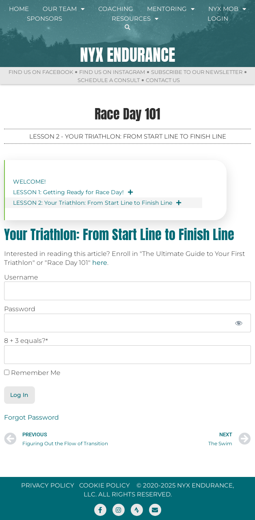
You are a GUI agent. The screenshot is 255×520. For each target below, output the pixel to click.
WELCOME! (29, 181)
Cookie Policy (104, 485)
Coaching (115, 9)
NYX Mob (227, 9)
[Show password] (239, 323)
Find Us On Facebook (41, 72)
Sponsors (44, 18)
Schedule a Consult (109, 80)
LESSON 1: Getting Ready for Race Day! (73, 192)
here (99, 262)
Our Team (63, 9)
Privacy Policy (47, 485)
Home (19, 9)
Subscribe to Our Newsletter (196, 72)
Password (19, 309)
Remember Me (32, 373)
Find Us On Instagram (112, 72)
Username (21, 277)
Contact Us (163, 80)
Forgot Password (31, 417)
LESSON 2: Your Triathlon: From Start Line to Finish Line (97, 202)
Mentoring (170, 9)
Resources (135, 19)
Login (217, 18)
